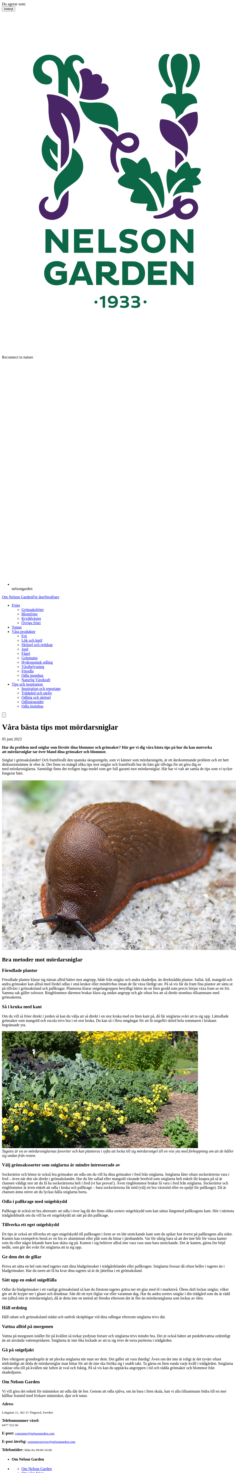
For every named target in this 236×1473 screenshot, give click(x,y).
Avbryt (8, 9)
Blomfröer (29, 614)
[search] (4, 714)
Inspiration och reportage (41, 689)
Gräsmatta (29, 658)
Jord (24, 649)
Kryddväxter (31, 618)
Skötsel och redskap (37, 645)
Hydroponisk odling (37, 662)
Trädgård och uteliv (36, 693)
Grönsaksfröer (32, 610)
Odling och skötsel (36, 697)
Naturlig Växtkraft (35, 680)
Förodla (27, 671)
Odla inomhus (32, 675)
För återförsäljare (45, 597)
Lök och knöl (31, 640)
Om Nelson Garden (17, 597)
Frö (24, 636)
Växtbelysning (32, 667)
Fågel (25, 653)
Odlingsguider (32, 702)
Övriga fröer (31, 623)
